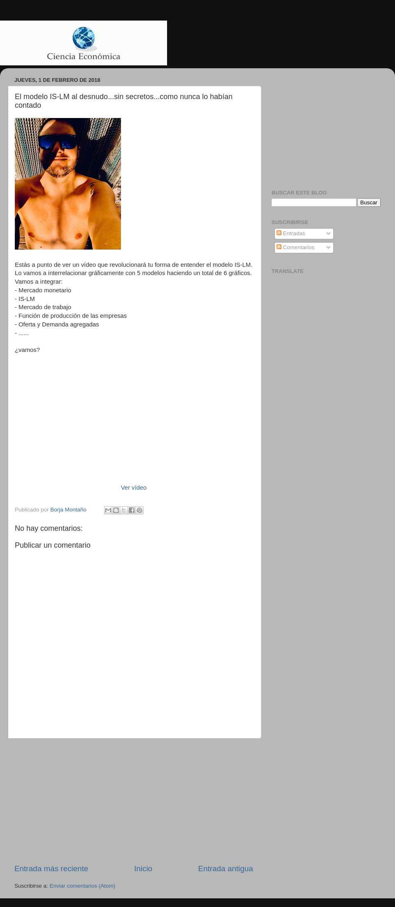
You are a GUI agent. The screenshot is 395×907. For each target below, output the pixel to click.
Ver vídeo (134, 487)
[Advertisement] (133, 801)
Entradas (290, 233)
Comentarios (295, 247)
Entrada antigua (225, 868)
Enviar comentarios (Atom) (83, 886)
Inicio (143, 868)
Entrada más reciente (51, 868)
